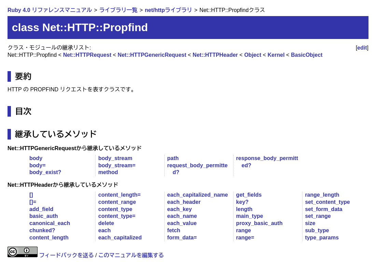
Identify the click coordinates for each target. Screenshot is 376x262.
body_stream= (117, 165)
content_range (117, 202)
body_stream (115, 158)
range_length (322, 195)
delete (106, 223)
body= (37, 165)
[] (31, 195)
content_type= (117, 216)
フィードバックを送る (66, 255)
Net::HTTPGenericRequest (152, 55)
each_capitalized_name (197, 195)
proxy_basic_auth (259, 223)
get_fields (249, 195)
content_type (115, 209)
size (310, 223)
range (243, 230)
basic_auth (43, 216)
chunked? (42, 230)
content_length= (119, 195)
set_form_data (323, 209)
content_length (49, 237)
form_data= (182, 237)
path (173, 158)
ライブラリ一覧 (118, 10)
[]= (32, 202)
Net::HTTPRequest (87, 55)
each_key (179, 209)
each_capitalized (120, 237)
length (244, 209)
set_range (318, 216)
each (104, 230)
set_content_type (327, 202)
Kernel (276, 55)
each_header (184, 202)
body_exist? (45, 172)
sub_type (317, 230)
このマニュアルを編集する (131, 255)
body (35, 158)
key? (242, 202)
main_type (249, 216)
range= (245, 237)
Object (252, 55)
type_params (322, 237)
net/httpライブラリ (168, 10)
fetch (173, 230)
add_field (41, 209)
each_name (182, 216)
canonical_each (49, 223)
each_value (182, 223)
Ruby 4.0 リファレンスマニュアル (50, 10)
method (108, 172)
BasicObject (306, 55)
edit (362, 48)
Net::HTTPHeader (215, 55)
